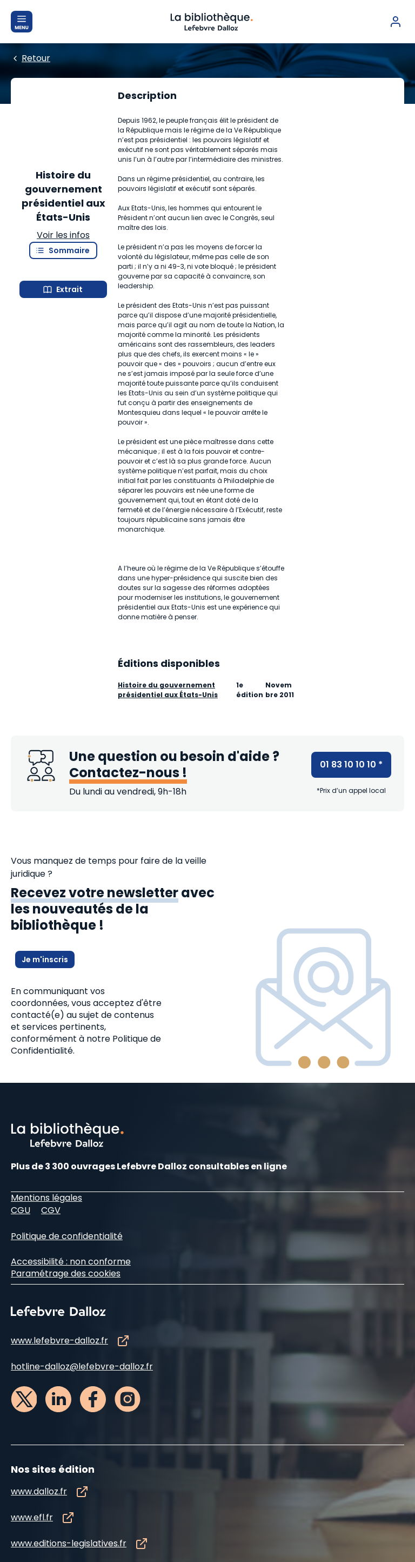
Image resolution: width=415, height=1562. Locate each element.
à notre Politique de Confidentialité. (86, 1201)
